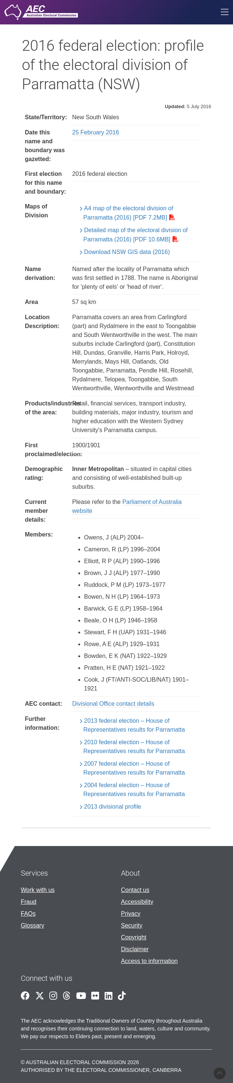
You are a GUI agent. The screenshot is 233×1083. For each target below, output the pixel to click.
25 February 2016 (95, 132)
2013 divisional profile (112, 806)
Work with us (38, 890)
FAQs (28, 913)
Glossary (32, 925)
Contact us (135, 890)
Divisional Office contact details (113, 704)
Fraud (28, 902)
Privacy (130, 913)
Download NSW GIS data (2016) (127, 252)
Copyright (133, 937)
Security (131, 925)
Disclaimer (135, 949)
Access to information (149, 961)
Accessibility (137, 902)
